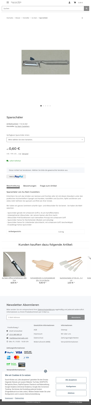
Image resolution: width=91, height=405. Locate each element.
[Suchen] (43, 8)
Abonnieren (76, 317)
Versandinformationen (69, 342)
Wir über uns (66, 334)
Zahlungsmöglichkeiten (70, 338)
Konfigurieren (70, 386)
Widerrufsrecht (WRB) (42, 342)
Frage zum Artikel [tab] (48, 186)
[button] (69, 2)
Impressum (38, 334)
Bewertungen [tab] (29, 186)
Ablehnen (70, 393)
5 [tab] (50, 105)
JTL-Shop (79, 402)
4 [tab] (48, 105)
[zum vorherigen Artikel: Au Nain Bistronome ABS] (82, 17)
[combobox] (46, 139)
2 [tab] (43, 105)
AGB (35, 330)
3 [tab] (45, 105)
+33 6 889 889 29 (15, 334)
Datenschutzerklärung (46, 309)
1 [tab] (41, 105)
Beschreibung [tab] (13, 186)
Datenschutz (38, 338)
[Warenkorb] (78, 2)
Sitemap (64, 330)
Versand (25, 154)
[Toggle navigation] (8, 1)
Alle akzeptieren (70, 380)
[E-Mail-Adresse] (37, 317)
